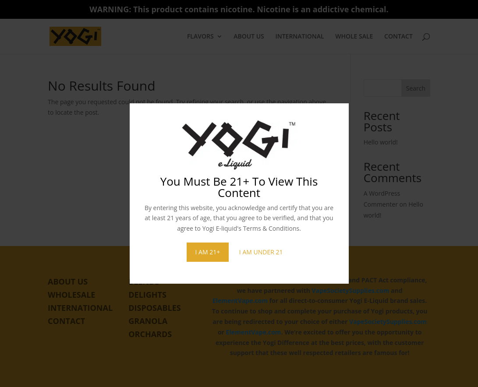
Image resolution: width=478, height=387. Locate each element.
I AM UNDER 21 (261, 252)
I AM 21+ (207, 252)
